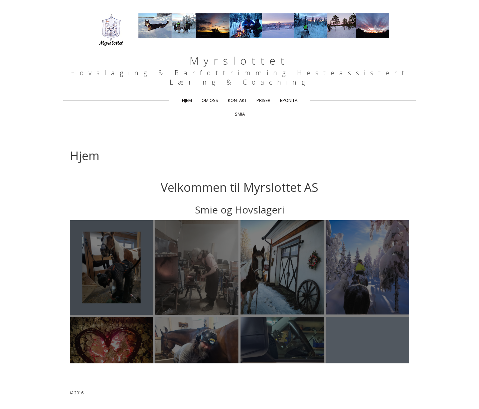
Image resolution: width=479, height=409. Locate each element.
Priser (263, 100)
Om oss (210, 100)
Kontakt (237, 100)
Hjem (187, 100)
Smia (240, 114)
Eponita (288, 100)
